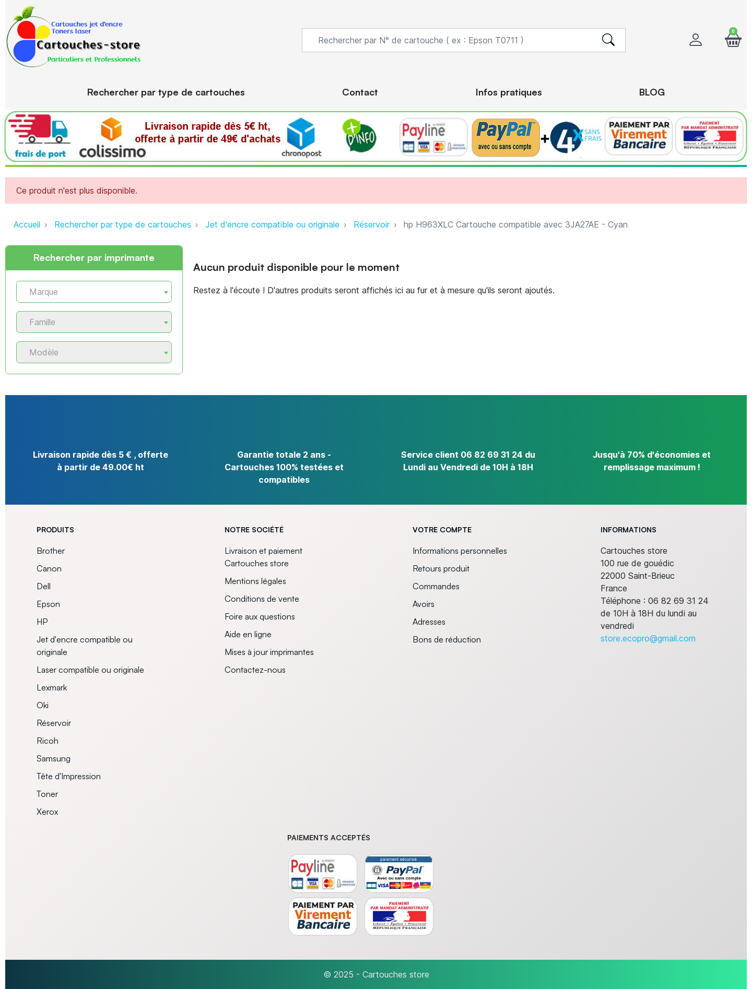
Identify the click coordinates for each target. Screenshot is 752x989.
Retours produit (441, 568)
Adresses (429, 621)
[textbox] (90, 292)
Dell (44, 586)
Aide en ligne (248, 634)
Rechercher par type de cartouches (122, 224)
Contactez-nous (255, 669)
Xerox (47, 811)
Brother (51, 550)
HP (42, 621)
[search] (608, 40)
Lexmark (52, 687)
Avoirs (423, 604)
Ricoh (47, 740)
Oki (43, 705)
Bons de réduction (447, 639)
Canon (49, 568)
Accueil (27, 224)
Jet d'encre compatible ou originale (272, 224)
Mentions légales (255, 581)
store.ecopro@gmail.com (648, 638)
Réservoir (372, 224)
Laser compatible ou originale (90, 669)
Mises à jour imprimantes (269, 652)
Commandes (436, 586)
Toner (47, 794)
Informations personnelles (460, 550)
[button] (733, 40)
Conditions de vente (262, 598)
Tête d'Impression (69, 776)
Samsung (53, 758)
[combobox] (94, 292)
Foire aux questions (260, 616)
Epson (48, 604)
